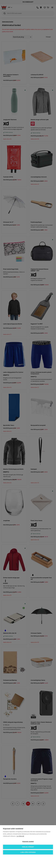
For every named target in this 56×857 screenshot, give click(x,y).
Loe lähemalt (20, 836)
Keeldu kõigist (28, 847)
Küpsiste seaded (28, 841)
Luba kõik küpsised (28, 852)
